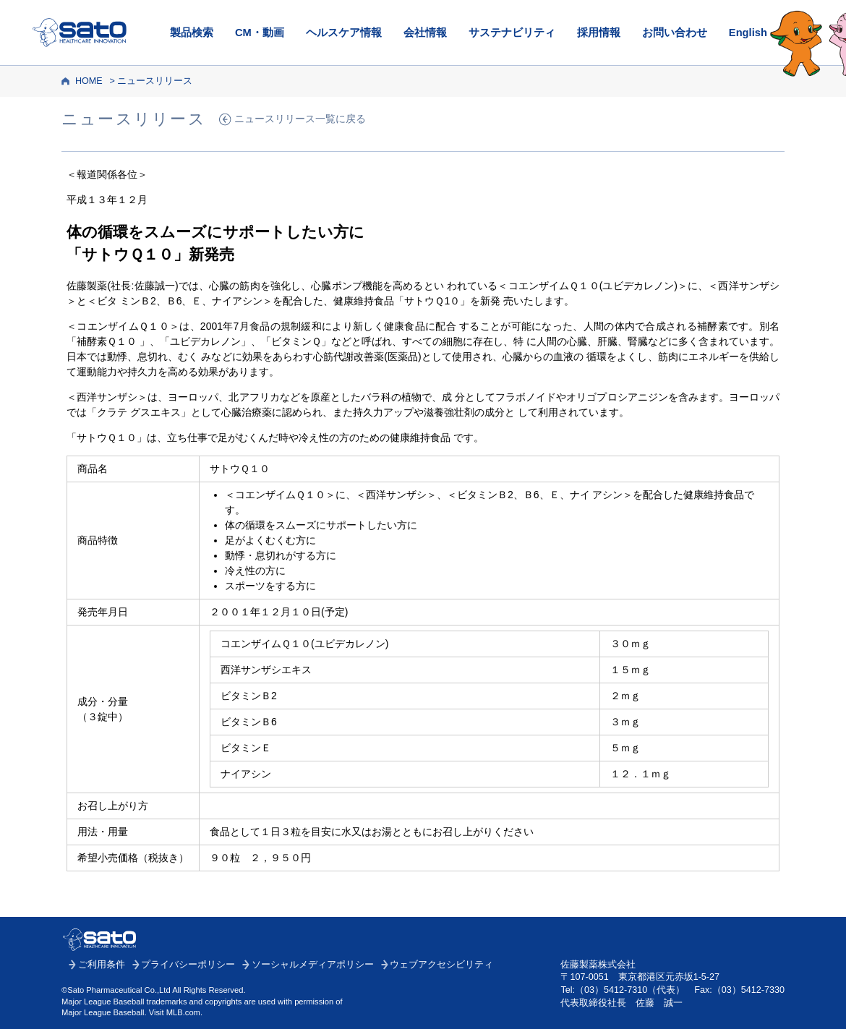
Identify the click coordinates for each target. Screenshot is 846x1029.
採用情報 (598, 32)
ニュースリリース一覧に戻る (300, 119)
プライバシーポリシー (188, 965)
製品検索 (191, 32)
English (748, 32)
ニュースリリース (154, 81)
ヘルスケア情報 (344, 32)
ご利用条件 (101, 965)
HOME (89, 81)
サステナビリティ (512, 32)
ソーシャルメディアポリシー (313, 965)
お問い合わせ (674, 32)
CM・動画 (259, 32)
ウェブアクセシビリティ (441, 965)
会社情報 (425, 32)
